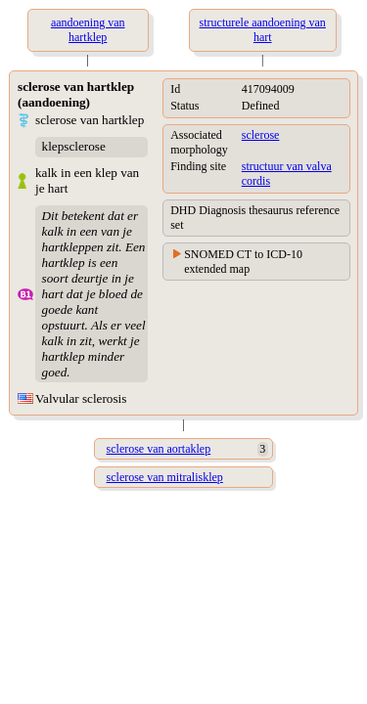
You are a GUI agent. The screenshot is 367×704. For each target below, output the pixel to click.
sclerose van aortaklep (159, 449)
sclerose (261, 135)
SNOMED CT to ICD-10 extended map (243, 261)
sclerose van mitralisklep (165, 477)
